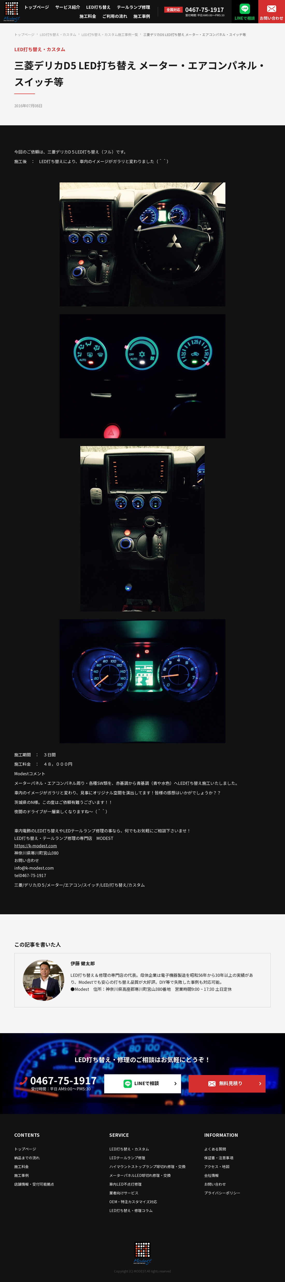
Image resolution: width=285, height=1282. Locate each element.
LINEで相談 (245, 18)
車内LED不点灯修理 (125, 1184)
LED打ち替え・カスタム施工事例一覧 (110, 34)
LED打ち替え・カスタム (58, 34)
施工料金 (88, 16)
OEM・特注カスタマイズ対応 (133, 1201)
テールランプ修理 (133, 7)
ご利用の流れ (114, 16)
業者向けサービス (123, 1192)
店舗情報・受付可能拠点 (34, 1184)
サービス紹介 (67, 7)
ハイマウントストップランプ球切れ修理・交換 (147, 1166)
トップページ (36, 7)
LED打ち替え (98, 7)
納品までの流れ (27, 1157)
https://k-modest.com (35, 845)
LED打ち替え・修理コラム (131, 1210)
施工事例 (141, 16)
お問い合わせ (271, 18)
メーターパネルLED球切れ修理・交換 (140, 1175)
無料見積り (231, 1083)
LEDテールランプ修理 (127, 1157)
